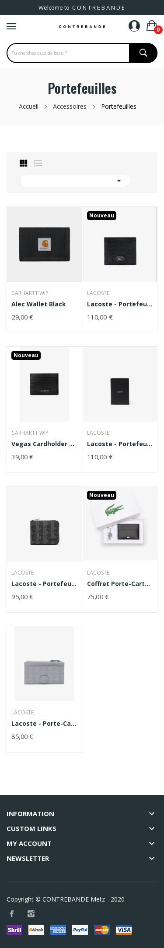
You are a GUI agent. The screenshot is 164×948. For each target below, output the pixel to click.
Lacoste (98, 293)
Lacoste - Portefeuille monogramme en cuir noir (120, 304)
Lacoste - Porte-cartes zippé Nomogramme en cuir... (44, 724)
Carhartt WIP (30, 293)
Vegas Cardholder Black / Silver (44, 444)
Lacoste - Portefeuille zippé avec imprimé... (44, 584)
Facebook (12, 914)
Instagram (31, 914)
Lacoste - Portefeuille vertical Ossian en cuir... (120, 444)
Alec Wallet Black (38, 304)
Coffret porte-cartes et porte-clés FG (120, 584)
